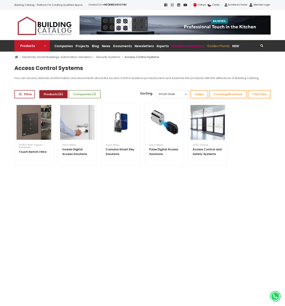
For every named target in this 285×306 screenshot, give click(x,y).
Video (199, 94)
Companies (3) (84, 94)
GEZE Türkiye (200, 145)
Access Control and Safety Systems (207, 151)
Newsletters (144, 46)
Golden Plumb (218, 46)
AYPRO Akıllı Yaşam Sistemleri (30, 146)
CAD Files (259, 94)
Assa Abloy (69, 145)
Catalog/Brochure (228, 94)
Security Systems (108, 57)
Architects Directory (187, 46)
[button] (32, 46)
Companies (63, 46)
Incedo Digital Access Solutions (74, 151)
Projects (82, 46)
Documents (122, 46)
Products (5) (53, 94)
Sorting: (146, 93)
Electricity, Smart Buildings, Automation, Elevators (57, 57)
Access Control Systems (142, 57)
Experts (163, 46)
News (106, 46)
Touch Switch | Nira (32, 152)
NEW (235, 46)
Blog (95, 46)
